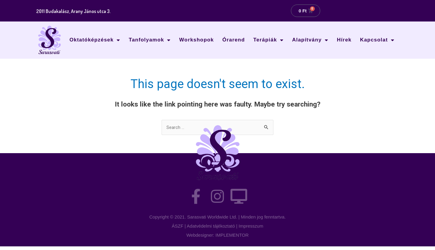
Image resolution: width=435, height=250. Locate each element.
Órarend (233, 40)
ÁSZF (177, 229)
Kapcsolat (377, 40)
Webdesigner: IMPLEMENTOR (217, 238)
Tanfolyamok (150, 40)
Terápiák (268, 40)
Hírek (344, 40)
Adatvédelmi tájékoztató (211, 229)
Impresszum (251, 229)
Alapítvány (310, 40)
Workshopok (196, 40)
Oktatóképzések (94, 40)
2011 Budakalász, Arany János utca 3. (79, 11)
